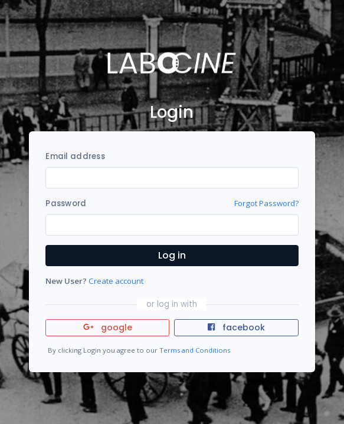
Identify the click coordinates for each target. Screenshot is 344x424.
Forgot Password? (266, 203)
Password (65, 203)
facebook (236, 327)
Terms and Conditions (194, 350)
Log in (172, 255)
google (107, 327)
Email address (74, 156)
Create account (116, 281)
